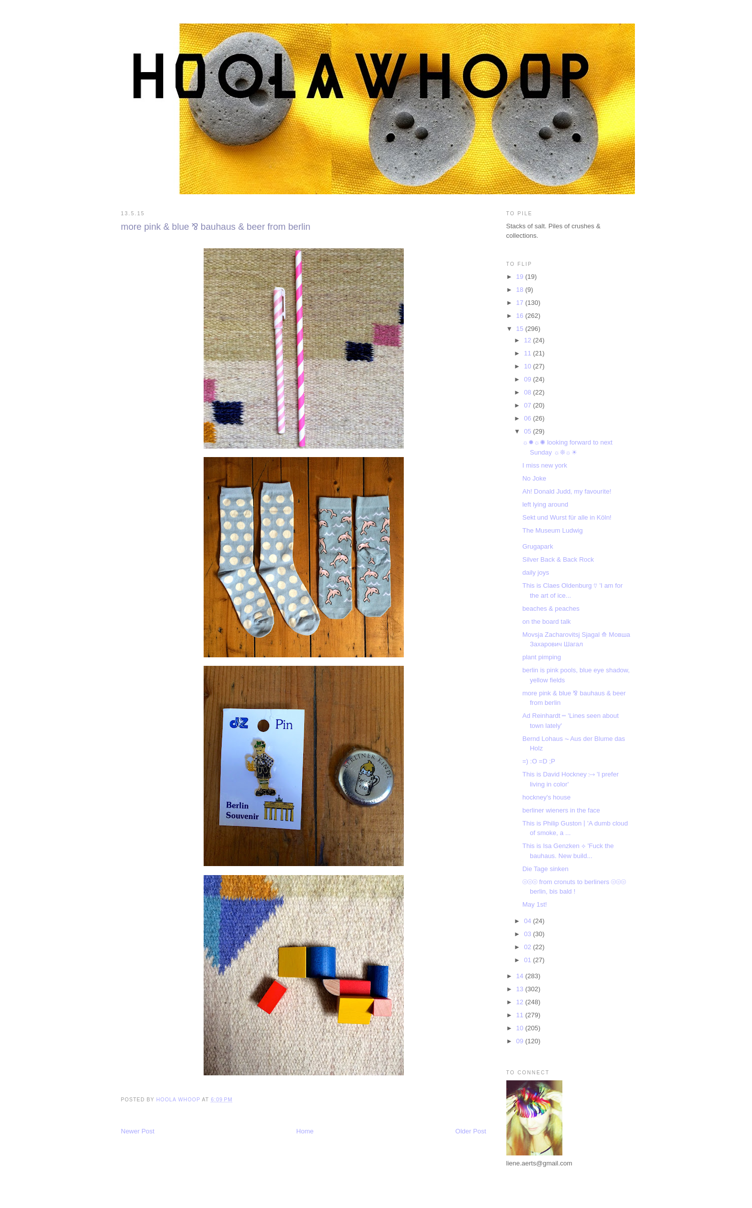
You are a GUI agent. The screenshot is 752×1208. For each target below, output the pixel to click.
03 (528, 934)
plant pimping (541, 657)
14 (520, 976)
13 (520, 989)
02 (528, 947)
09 (528, 379)
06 (528, 418)
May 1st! (534, 904)
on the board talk (546, 621)
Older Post (470, 1131)
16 (520, 315)
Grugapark (537, 546)
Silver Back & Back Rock (558, 559)
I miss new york (544, 465)
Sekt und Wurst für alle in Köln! (566, 517)
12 (528, 340)
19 (520, 276)
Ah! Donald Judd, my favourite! (566, 491)
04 (528, 921)
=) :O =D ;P (538, 761)
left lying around (545, 504)
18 (520, 289)
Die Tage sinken (545, 869)
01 (528, 960)
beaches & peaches (550, 608)
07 (528, 405)
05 (528, 431)
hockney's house (546, 797)
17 (520, 302)
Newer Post (138, 1131)
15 (520, 328)
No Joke (534, 478)
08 (528, 392)
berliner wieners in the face (561, 810)
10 (528, 366)
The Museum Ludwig (552, 530)
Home (305, 1131)
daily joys (535, 572)
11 (528, 353)
